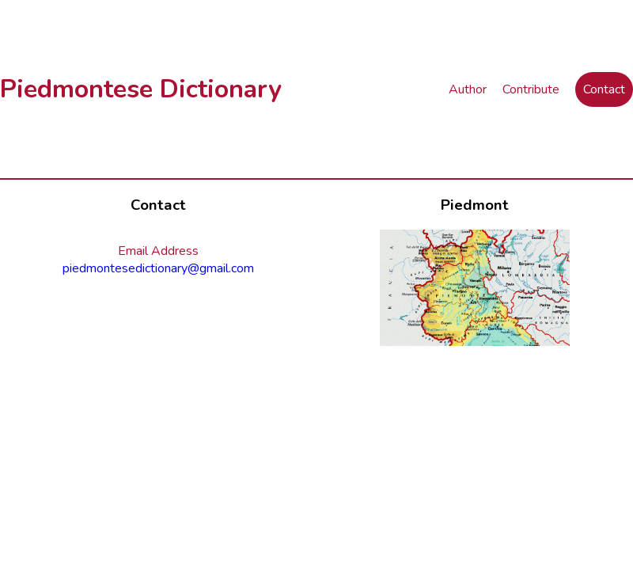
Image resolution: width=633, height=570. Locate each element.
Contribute (530, 89)
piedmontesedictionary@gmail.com (158, 268)
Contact (604, 89)
